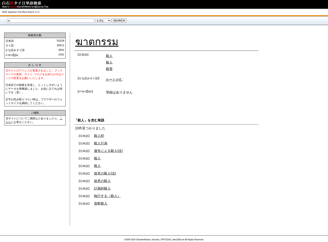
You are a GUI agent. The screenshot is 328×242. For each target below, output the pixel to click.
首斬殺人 (100, 203)
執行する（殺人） (107, 196)
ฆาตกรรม (96, 41)
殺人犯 (99, 136)
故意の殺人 (102, 181)
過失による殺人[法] (108, 151)
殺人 (109, 56)
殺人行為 (100, 143)
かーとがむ (114, 79)
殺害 (109, 69)
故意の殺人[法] (105, 173)
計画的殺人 (102, 188)
